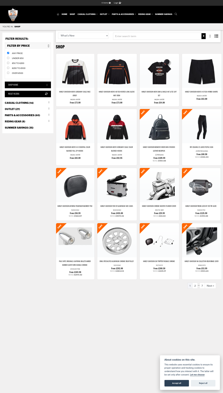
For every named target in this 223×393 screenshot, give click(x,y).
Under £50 (18, 58)
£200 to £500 (18, 68)
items (106, 3)
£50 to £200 (18, 63)
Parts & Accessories (123, 14)
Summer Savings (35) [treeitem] (19, 127)
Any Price (17, 53)
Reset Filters (27, 94)
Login (117, 3)
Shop (72, 14)
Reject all (203, 383)
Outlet (104, 14)
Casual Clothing (87, 14)
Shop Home (27, 85)
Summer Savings (163, 14)
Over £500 (17, 73)
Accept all (176, 383)
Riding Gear (144, 14)
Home (64, 14)
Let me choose (197, 374)
